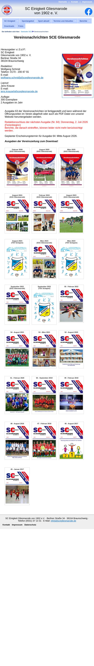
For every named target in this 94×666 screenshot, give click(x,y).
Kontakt (74, 2)
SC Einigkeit (10, 21)
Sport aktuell (43, 21)
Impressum (87, 2)
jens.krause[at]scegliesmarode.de (19, 91)
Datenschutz (30, 525)
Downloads (9, 26)
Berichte (84, 21)
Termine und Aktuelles (63, 21)
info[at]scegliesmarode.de (63, 521)
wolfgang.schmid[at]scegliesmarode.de (22, 77)
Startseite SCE (26, 32)
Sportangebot (28, 21)
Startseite (62, 2)
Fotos (20, 26)
